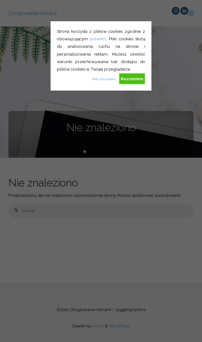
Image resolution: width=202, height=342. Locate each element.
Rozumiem (132, 78)
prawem (98, 38)
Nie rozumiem (104, 79)
